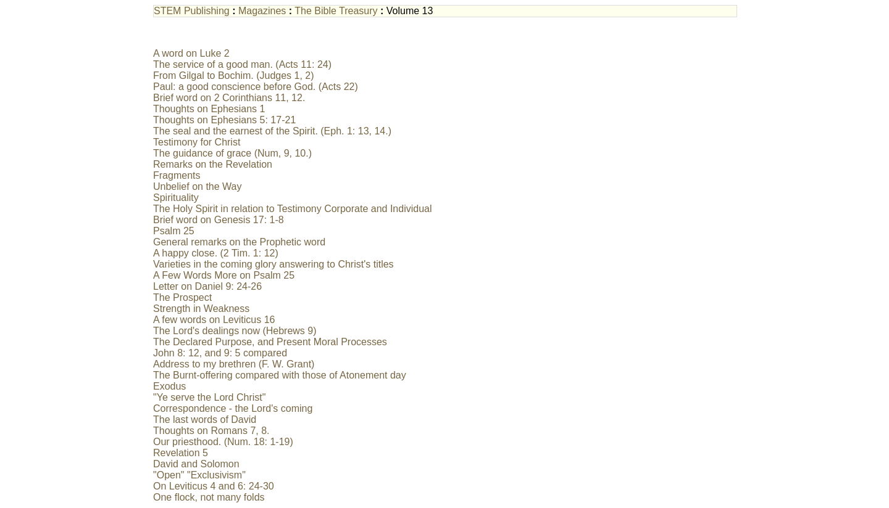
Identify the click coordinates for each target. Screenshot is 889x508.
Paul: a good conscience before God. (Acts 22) (255, 86)
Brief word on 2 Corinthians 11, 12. (229, 97)
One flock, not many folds (209, 497)
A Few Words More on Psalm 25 (223, 275)
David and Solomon (196, 464)
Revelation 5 (180, 453)
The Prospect (182, 297)
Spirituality (176, 197)
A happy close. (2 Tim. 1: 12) (215, 253)
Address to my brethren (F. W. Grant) (233, 364)
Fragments (176, 175)
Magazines (262, 11)
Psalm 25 (173, 231)
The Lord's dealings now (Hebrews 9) (235, 331)
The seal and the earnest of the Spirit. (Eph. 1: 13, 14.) (272, 131)
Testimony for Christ (196, 142)
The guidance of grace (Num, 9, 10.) (232, 153)
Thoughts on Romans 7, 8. (211, 430)
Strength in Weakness (201, 308)
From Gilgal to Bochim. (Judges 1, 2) (233, 75)
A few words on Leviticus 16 (214, 319)
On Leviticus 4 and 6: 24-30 (213, 486)
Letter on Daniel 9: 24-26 (207, 286)
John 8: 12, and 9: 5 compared (220, 353)
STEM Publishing (192, 11)
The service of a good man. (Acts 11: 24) (242, 64)
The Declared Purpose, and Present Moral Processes (270, 342)
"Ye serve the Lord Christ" (209, 397)
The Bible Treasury (335, 11)
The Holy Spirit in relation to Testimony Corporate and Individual (292, 208)
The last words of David (204, 419)
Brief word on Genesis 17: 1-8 (218, 220)
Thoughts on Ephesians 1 (209, 109)
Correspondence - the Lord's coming (232, 408)
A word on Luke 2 (191, 53)
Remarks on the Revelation (212, 164)
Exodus (169, 386)
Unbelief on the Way (197, 186)
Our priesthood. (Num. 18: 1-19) (223, 441)
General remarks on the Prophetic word (239, 242)
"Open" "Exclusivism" (199, 475)
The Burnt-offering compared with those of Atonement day (279, 375)
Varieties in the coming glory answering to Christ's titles (273, 264)
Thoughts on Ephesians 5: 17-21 (224, 120)
